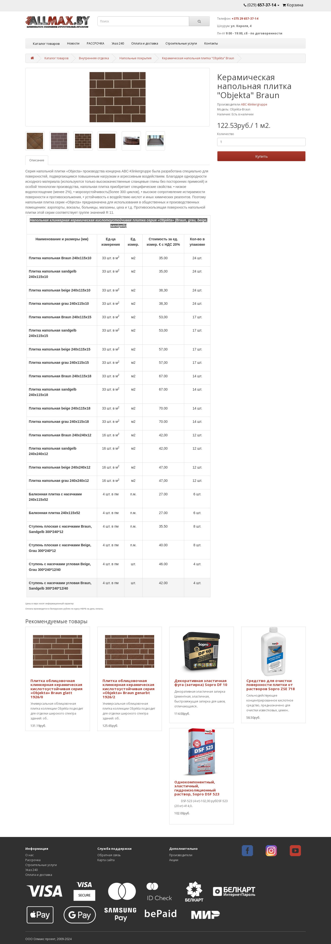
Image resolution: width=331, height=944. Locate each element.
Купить (261, 156)
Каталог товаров (46, 43)
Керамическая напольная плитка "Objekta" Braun (198, 58)
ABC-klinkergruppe (254, 104)
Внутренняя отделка (94, 58)
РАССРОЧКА (95, 43)
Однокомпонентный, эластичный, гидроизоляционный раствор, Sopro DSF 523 (196, 788)
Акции (173, 860)
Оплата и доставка (144, 43)
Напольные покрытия (135, 58)
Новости (73, 43)
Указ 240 (118, 43)
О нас (29, 855)
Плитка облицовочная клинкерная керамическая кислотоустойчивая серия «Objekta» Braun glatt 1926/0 (56, 688)
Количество (225, 134)
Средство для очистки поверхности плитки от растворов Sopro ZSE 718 (270, 684)
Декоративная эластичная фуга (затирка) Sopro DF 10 (200, 682)
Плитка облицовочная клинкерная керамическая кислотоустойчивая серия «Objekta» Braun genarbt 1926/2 (128, 688)
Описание (36, 160)
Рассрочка (33, 860)
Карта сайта (106, 860)
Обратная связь (109, 855)
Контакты (211, 43)
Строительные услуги (181, 43)
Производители (180, 855)
